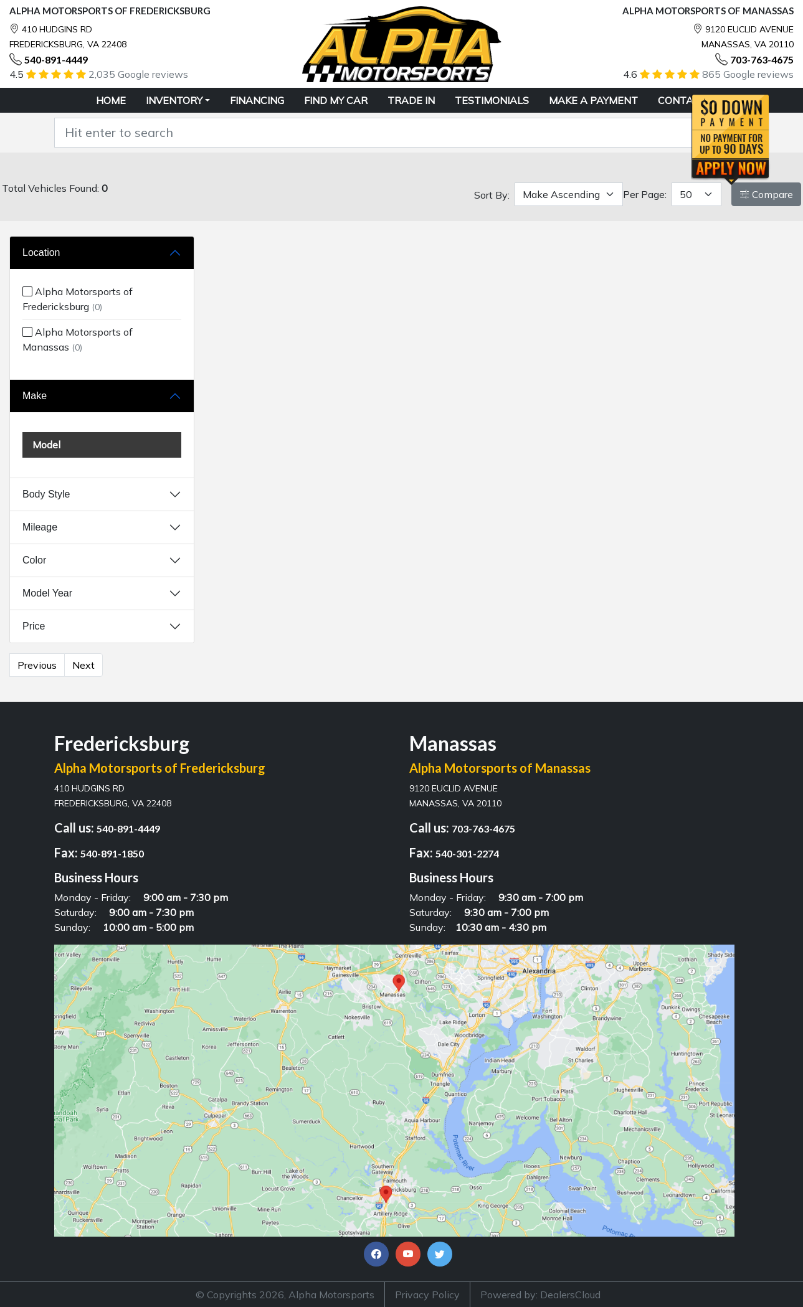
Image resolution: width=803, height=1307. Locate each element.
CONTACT (682, 100)
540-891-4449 (56, 59)
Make (34, 395)
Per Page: (645, 194)
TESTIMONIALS (492, 100)
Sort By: (492, 195)
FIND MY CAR (336, 100)
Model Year (47, 593)
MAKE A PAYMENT (593, 100)
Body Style (46, 494)
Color (34, 560)
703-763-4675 (762, 59)
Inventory (174, 100)
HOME (111, 100)
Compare (766, 194)
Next (83, 665)
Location (41, 252)
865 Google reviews (748, 74)
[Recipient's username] (386, 133)
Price (33, 626)
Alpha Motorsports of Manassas (77, 339)
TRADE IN (411, 100)
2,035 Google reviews (138, 74)
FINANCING (257, 100)
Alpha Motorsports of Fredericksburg (77, 299)
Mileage (39, 527)
